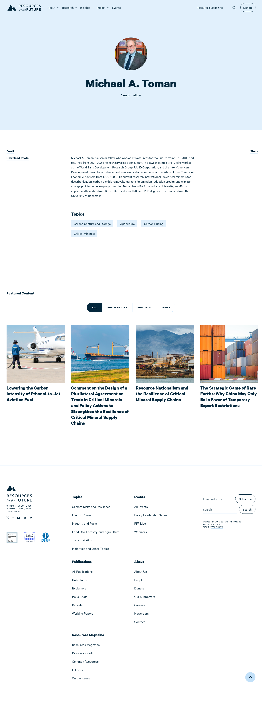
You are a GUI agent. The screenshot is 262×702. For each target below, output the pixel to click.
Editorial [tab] (145, 307)
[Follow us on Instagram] (31, 518)
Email (10, 151)
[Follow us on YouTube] (18, 518)
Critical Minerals (84, 233)
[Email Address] (218, 498)
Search (247, 509)
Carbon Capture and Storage (92, 224)
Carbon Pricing (153, 224)
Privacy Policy (211, 524)
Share (254, 151)
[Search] (220, 509)
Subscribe (245, 499)
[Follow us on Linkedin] (25, 518)
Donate (248, 7)
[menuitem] (51, 7)
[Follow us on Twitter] (8, 517)
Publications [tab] (117, 307)
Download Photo (18, 158)
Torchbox (217, 527)
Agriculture (127, 224)
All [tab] (94, 307)
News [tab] (166, 307)
